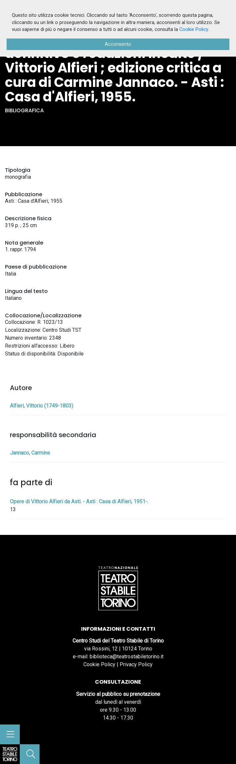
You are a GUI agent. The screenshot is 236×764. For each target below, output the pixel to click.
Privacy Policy (136, 664)
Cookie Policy (99, 664)
